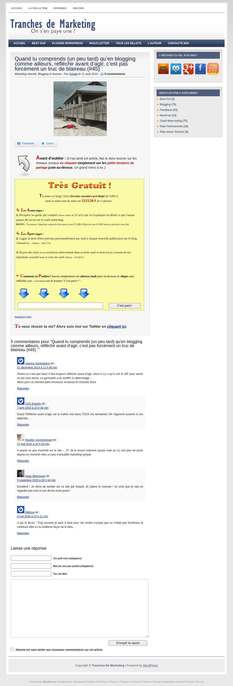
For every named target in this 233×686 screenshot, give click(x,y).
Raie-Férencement (171, 126)
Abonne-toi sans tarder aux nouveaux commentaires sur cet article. (59, 649)
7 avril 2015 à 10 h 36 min (32, 407)
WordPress (150, 665)
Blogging (165, 104)
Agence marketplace (37, 363)
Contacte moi (178, 43)
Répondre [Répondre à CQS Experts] (23, 424)
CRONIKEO (60, 8)
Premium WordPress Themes (101, 681)
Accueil (17, 8)
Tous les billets (128, 43)
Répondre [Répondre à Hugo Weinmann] (23, 497)
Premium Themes (142, 681)
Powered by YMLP (23, 317)
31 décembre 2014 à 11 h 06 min (37, 367)
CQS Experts (33, 403)
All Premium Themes (192, 681)
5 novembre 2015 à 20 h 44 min (36, 480)
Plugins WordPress (67, 43)
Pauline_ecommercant (38, 440)
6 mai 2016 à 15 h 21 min (32, 516)
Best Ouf (39, 43)
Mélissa (29, 512)
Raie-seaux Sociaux (172, 131)
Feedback (166, 110)
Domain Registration (164, 681)
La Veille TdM (37, 8)
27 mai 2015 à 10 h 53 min (33, 444)
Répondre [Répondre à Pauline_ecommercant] (23, 460)
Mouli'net (165, 115)
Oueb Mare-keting (171, 120)
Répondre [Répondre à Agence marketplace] (23, 388)
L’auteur (155, 43)
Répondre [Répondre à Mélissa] (23, 533)
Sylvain (73, 74)
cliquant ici (116, 326)
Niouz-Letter (99, 43)
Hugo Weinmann (35, 476)
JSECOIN (78, 8)
